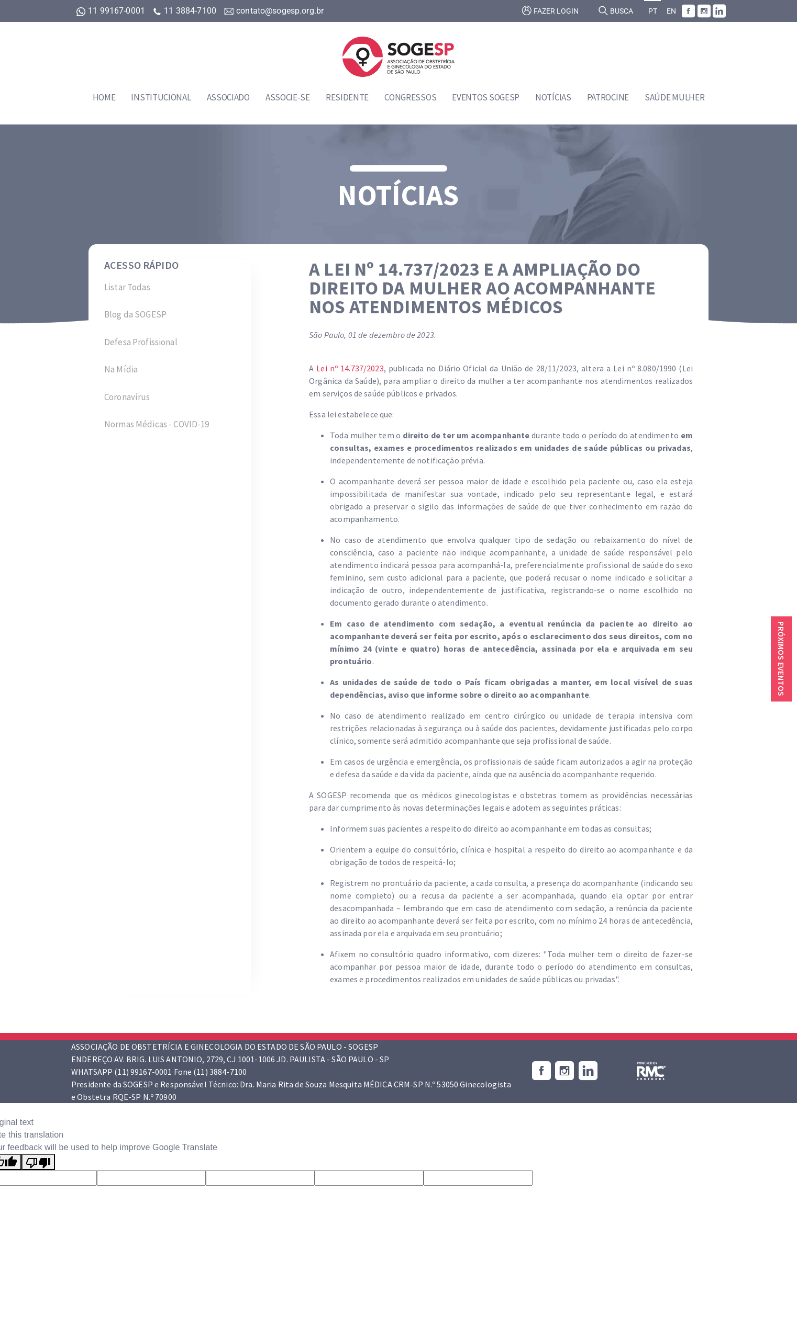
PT (652, 11)
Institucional (161, 97)
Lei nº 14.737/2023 (349, 368)
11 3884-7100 (185, 11)
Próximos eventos (781, 658)
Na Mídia (121, 369)
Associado (228, 97)
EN (671, 11)
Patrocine (608, 97)
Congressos (410, 97)
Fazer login (550, 10)
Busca (615, 10)
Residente (347, 97)
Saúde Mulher (674, 97)
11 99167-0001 (111, 11)
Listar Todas (127, 287)
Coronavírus (127, 397)
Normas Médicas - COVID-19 (156, 424)
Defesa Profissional (141, 342)
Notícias (553, 97)
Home (104, 97)
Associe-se (287, 97)
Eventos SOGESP (485, 97)
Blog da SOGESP (135, 314)
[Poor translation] (38, 1162)
